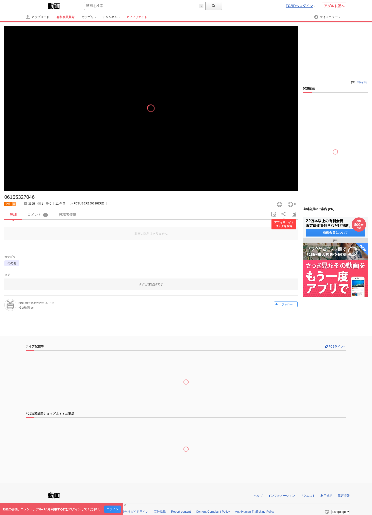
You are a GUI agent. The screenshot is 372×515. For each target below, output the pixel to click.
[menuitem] (91, 17)
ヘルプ (258, 495)
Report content (181, 511)
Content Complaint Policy (213, 511)
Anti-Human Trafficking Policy (254, 511)
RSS (51, 303)
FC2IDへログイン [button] (301, 6)
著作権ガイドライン (134, 511)
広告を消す (362, 82)
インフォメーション (281, 495)
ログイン (112, 509)
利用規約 (326, 495)
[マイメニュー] (327, 17)
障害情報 (344, 495)
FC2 (36, 5)
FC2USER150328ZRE (89, 203)
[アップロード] (37, 17)
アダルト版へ (334, 6)
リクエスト (307, 495)
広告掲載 (160, 511)
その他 (11, 263)
